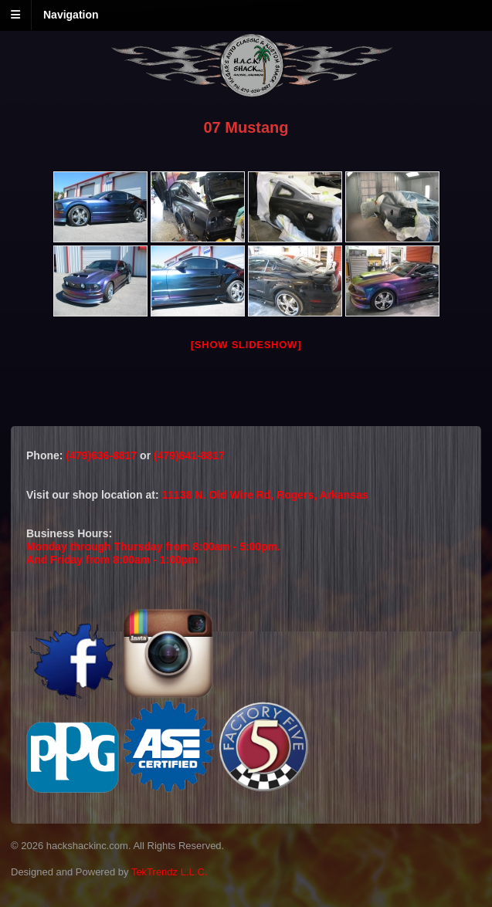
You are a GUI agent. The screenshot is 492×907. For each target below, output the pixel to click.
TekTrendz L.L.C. (169, 872)
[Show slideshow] (246, 344)
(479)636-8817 (103, 455)
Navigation (71, 14)
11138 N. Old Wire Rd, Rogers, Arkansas (265, 495)
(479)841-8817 (189, 455)
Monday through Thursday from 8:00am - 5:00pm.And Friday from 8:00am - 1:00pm (153, 553)
